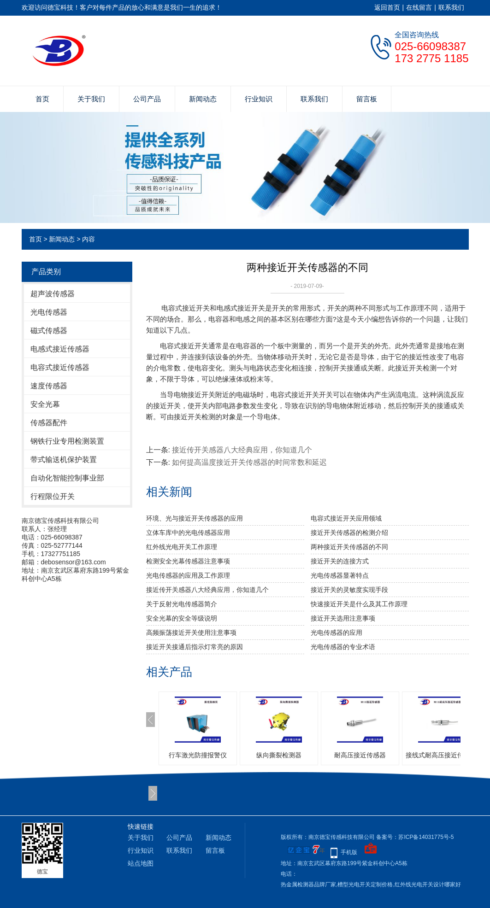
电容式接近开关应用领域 (346, 518)
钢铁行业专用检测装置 (67, 441)
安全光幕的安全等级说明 (181, 618)
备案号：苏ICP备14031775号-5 (415, 837)
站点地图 (140, 863)
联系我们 (451, 7)
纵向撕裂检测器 (278, 755)
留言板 (366, 99)
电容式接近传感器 (59, 367)
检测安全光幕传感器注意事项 (188, 561)
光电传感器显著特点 (340, 575)
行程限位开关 (52, 496)
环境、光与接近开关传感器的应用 (194, 518)
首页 (42, 99)
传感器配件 (48, 423)
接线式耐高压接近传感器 (441, 755)
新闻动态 (203, 99)
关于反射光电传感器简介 (181, 604)
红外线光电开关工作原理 (181, 547)
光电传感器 (48, 312)
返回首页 (387, 7)
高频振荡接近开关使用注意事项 (191, 632)
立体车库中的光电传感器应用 (188, 532)
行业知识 (258, 99)
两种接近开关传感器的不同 (349, 547)
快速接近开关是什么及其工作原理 (359, 604)
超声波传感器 (52, 294)
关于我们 (91, 99)
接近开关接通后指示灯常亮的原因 (194, 646)
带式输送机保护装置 (63, 459)
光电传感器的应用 (336, 632)
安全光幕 (45, 404)
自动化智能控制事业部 (67, 478)
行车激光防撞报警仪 (198, 755)
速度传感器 (48, 386)
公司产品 (147, 99)
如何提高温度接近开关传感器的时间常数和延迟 (249, 462)
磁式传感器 (48, 330)
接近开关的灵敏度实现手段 (349, 589)
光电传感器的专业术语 (343, 646)
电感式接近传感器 (59, 349)
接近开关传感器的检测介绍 (349, 532)
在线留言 (419, 7)
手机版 (349, 852)
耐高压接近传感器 (360, 755)
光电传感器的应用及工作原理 (188, 575)
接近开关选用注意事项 (343, 618)
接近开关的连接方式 (340, 561)
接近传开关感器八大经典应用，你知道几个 (242, 450)
